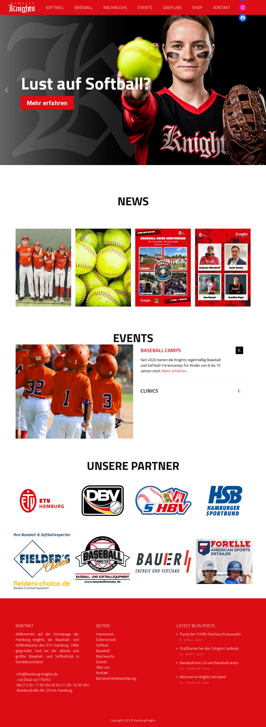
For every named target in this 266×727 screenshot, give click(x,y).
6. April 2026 (191, 640)
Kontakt (102, 673)
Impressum (105, 634)
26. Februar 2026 (195, 668)
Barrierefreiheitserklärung (116, 678)
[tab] (191, 350)
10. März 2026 (192, 654)
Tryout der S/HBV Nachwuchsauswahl (210, 634)
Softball (102, 645)
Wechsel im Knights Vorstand (202, 677)
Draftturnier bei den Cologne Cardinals (209, 648)
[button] (6, 89)
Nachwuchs (105, 656)
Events (101, 662)
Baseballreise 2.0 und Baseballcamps (209, 663)
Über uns (103, 667)
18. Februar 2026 (194, 682)
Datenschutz (106, 639)
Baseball (103, 651)
